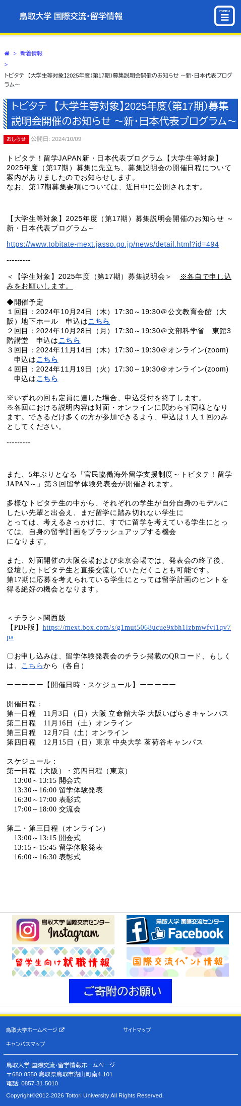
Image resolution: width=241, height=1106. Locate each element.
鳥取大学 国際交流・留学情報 (71, 16)
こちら (99, 321)
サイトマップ (137, 1030)
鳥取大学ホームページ (35, 1030)
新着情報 (32, 53)
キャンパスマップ (25, 1044)
